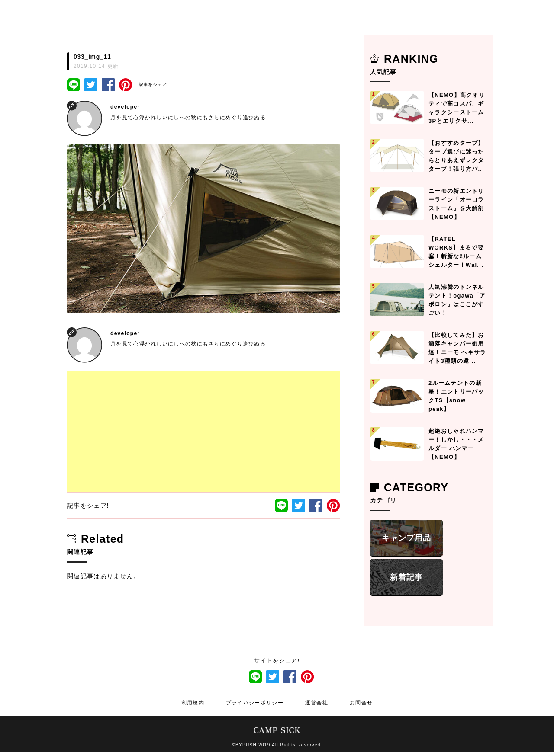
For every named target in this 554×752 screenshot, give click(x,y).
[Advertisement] (203, 431)
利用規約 (192, 703)
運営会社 (316, 703)
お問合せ (361, 703)
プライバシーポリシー (254, 703)
